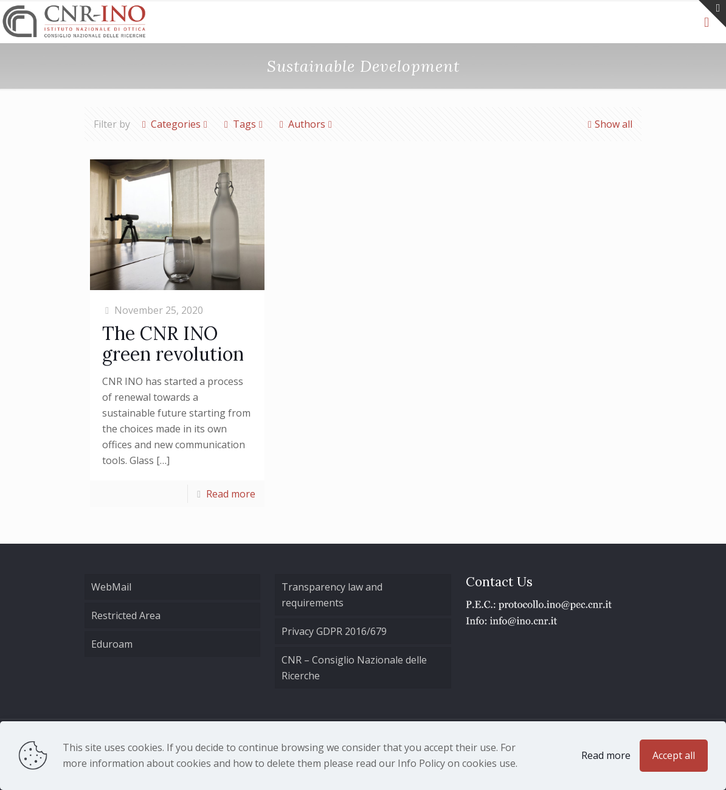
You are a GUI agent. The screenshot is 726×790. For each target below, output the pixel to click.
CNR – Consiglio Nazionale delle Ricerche (354, 667)
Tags (243, 124)
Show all (608, 124)
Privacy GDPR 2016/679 (334, 631)
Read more (230, 494)
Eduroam (112, 644)
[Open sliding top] (712, 13)
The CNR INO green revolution (173, 344)
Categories (174, 124)
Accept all (673, 755)
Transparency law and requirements (332, 594)
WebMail (111, 587)
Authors (306, 124)
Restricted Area (126, 615)
